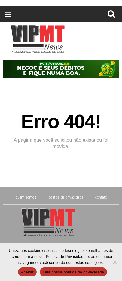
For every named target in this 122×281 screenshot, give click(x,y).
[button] (8, 14)
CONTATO (101, 197)
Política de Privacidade (65, 197)
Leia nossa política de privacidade (73, 272)
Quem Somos (25, 197)
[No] (114, 262)
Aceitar (27, 272)
